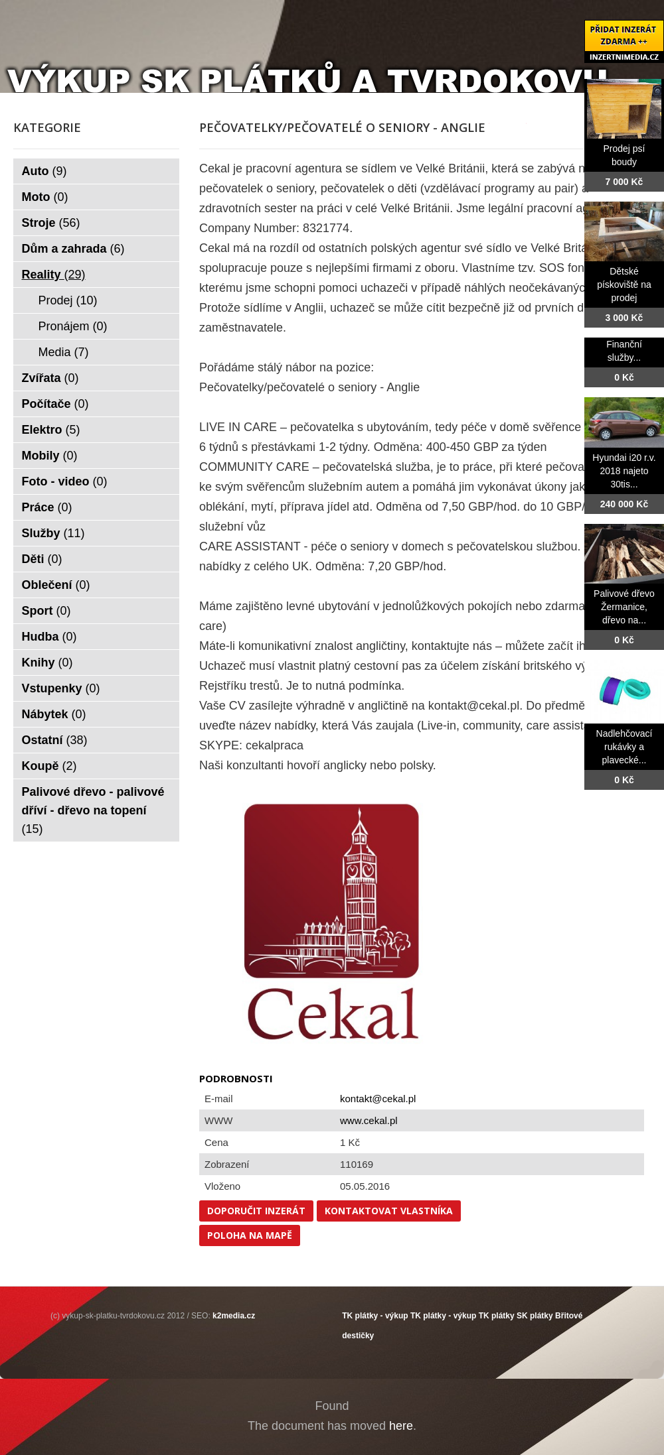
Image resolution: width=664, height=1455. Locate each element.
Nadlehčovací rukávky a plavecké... (624, 746)
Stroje (51, 222)
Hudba (49, 636)
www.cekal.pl (369, 1120)
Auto (44, 171)
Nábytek (54, 714)
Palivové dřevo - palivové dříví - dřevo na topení (93, 810)
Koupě (49, 766)
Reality (54, 274)
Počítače (55, 404)
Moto (45, 197)
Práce (47, 507)
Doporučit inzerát (256, 1210)
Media (64, 352)
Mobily (50, 455)
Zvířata (50, 378)
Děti (42, 559)
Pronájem (73, 326)
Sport (46, 610)
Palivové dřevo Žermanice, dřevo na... (624, 606)
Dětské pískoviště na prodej (624, 284)
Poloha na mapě (249, 1235)
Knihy (47, 662)
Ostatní (55, 740)
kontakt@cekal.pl (378, 1098)
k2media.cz (233, 1315)
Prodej (68, 300)
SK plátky (535, 1315)
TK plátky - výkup (375, 1315)
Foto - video (65, 481)
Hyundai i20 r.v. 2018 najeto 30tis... (623, 470)
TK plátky (497, 1315)
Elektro (51, 429)
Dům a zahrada (73, 248)
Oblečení (56, 585)
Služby (53, 533)
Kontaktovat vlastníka (389, 1210)
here (401, 1425)
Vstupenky (61, 688)
